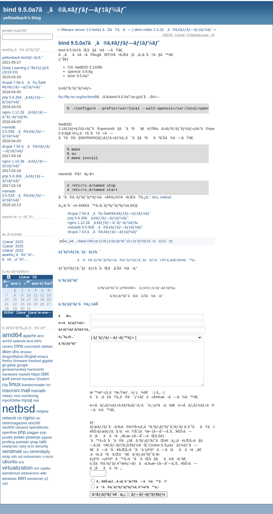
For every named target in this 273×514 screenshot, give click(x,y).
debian (47, 346)
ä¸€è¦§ (145, 288)
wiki (43, 473)
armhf (7, 341)
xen (21, 478)
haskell (24, 374)
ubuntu (9, 461)
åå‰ (66, 316)
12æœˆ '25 (28, 277)
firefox (7, 361)
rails (43, 441)
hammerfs (36, 369)
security (41, 446)
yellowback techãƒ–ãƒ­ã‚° (22, 57)
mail (25, 390)
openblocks (38, 427)
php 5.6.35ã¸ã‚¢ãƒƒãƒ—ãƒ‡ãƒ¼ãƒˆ (98, 218)
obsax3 (21, 427)
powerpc (33, 437)
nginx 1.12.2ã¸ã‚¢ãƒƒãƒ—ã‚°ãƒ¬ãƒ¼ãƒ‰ (24, 114)
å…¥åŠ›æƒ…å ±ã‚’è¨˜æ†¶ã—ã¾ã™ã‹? (131, 490)
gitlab (11, 365)
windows (9, 478)
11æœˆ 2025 (12, 246)
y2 (46, 478)
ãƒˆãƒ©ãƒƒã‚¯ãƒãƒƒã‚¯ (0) (153, 241)
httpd (35, 374)
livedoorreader (33, 385)
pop (43, 432)
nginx (28, 418)
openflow (9, 432)
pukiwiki (22, 442)
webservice (30, 473)
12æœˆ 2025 (12, 242)
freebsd (34, 361)
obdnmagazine (14, 423)
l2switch (43, 379)
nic (38, 418)
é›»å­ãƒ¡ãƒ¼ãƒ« (71, 323)
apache (29, 335)
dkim (6, 351)
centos (7, 346)
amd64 (12, 335)
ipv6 (6, 378)
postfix (7, 437)
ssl (20, 456)
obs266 (34, 423)
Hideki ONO (85, 241)
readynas (9, 446)
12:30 (102, 241)
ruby (22, 446)
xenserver (35, 478)
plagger (33, 432)
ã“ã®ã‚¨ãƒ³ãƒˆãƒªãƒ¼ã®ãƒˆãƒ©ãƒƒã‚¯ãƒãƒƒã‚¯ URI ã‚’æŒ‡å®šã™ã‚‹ (136, 260)
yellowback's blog (22, 17)
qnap (34, 442)
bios (29, 341)
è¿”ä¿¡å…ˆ (66, 336)
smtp (6, 456)
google (22, 365)
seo (26, 451)
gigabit (47, 361)
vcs (21, 462)
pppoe (47, 437)
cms (18, 346)
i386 (45, 374)
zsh (5, 483)
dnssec (26, 352)
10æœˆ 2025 (12, 250)
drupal (30, 356)
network (9, 418)
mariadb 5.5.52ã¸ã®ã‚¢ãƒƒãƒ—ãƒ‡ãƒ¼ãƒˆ (23, 195)
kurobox (28, 379)
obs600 (8, 427)
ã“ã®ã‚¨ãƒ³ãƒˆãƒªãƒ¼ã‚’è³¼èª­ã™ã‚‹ (127, 495)
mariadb (38, 390)
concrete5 (32, 346)
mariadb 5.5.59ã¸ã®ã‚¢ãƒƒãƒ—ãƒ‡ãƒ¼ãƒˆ (23, 131)
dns (15, 351)
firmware (20, 361)
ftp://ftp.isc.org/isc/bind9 (77, 97)
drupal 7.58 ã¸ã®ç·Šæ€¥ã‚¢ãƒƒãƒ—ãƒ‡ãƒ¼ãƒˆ (24, 84)
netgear (42, 411)
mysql (27, 400)
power (19, 437)
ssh (14, 456)
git (4, 365)
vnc (37, 468)
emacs (42, 356)
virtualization (17, 468)
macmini (11, 390)
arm (40, 336)
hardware (9, 374)
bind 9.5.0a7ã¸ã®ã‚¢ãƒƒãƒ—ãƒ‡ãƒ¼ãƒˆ (64, 9)
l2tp (5, 385)
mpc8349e (11, 400)
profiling (8, 442)
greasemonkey (14, 369)
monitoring (29, 396)
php (22, 432)
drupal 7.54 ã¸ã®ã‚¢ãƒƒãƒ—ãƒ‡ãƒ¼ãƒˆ (103, 232)
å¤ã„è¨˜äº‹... (14, 259)
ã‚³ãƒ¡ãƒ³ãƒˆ (67, 343)
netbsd (18, 408)
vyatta (45, 468)
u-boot (47, 456)
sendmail (12, 451)
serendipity (40, 451)
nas (36, 400)
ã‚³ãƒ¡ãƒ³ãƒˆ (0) (119, 241)
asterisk (19, 341)
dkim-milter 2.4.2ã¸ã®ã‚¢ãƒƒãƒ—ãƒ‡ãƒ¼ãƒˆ (173, 30)
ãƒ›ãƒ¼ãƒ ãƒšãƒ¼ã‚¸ (74, 329)
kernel (16, 379)
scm (30, 446)
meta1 (7, 396)
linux (15, 384)
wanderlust (11, 473)
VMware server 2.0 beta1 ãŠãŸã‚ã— (96, 30)
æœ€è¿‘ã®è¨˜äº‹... (19, 255)
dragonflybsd (12, 356)
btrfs (38, 341)
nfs (19, 418)
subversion (32, 456)
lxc (48, 385)
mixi (17, 396)
